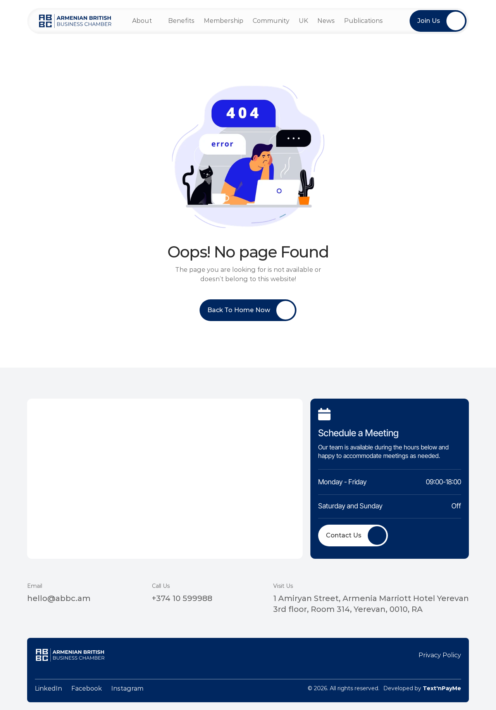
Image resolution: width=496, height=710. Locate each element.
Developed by (422, 688)
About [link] (142, 20)
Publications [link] (363, 20)
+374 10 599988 (182, 598)
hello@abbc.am (59, 598)
